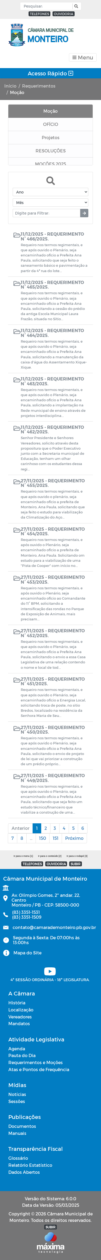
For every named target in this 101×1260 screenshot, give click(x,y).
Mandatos (19, 1023)
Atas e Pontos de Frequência (38, 1069)
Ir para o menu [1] (23, 856)
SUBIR (76, 864)
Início (10, 85)
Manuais (17, 1133)
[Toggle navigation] (83, 57)
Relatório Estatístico (30, 1165)
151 (55, 838)
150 (42, 838)
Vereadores (20, 1016)
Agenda (16, 1048)
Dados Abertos (24, 1172)
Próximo (74, 838)
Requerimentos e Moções (35, 1062)
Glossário (18, 1158)
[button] (75, 6)
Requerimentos (38, 85)
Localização (20, 1009)
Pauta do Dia (22, 1055)
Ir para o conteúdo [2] (49, 856)
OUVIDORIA (63, 14)
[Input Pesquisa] (47, 6)
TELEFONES (39, 14)
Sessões (16, 1101)
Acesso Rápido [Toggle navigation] (50, 73)
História (16, 1002)
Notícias (17, 1094)
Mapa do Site (27, 952)
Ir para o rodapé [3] (77, 856)
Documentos (22, 1126)
